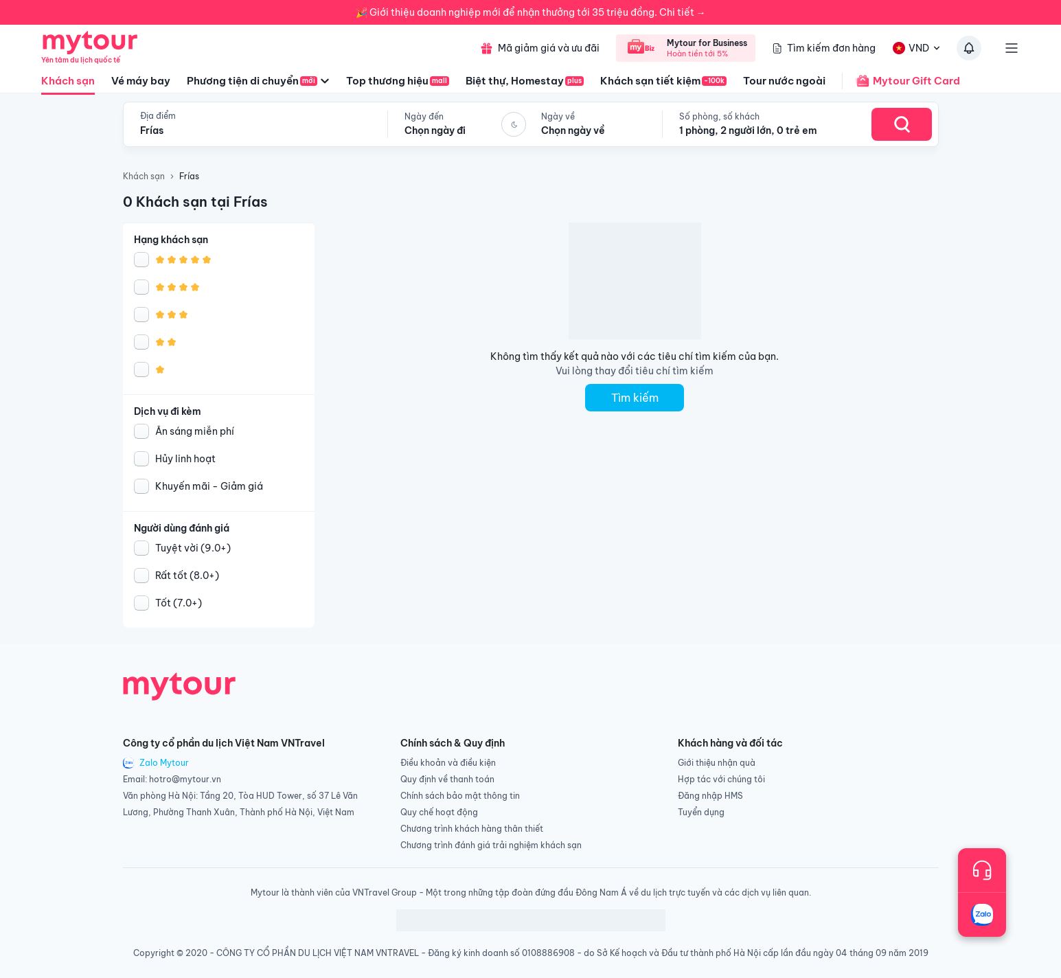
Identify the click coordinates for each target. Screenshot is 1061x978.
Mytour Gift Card (901, 81)
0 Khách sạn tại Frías (195, 201)
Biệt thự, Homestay (525, 80)
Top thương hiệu (397, 80)
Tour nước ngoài (784, 80)
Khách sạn (68, 84)
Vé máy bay (140, 80)
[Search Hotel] (901, 124)
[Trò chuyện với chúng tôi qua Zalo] (982, 915)
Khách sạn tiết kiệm (663, 80)
